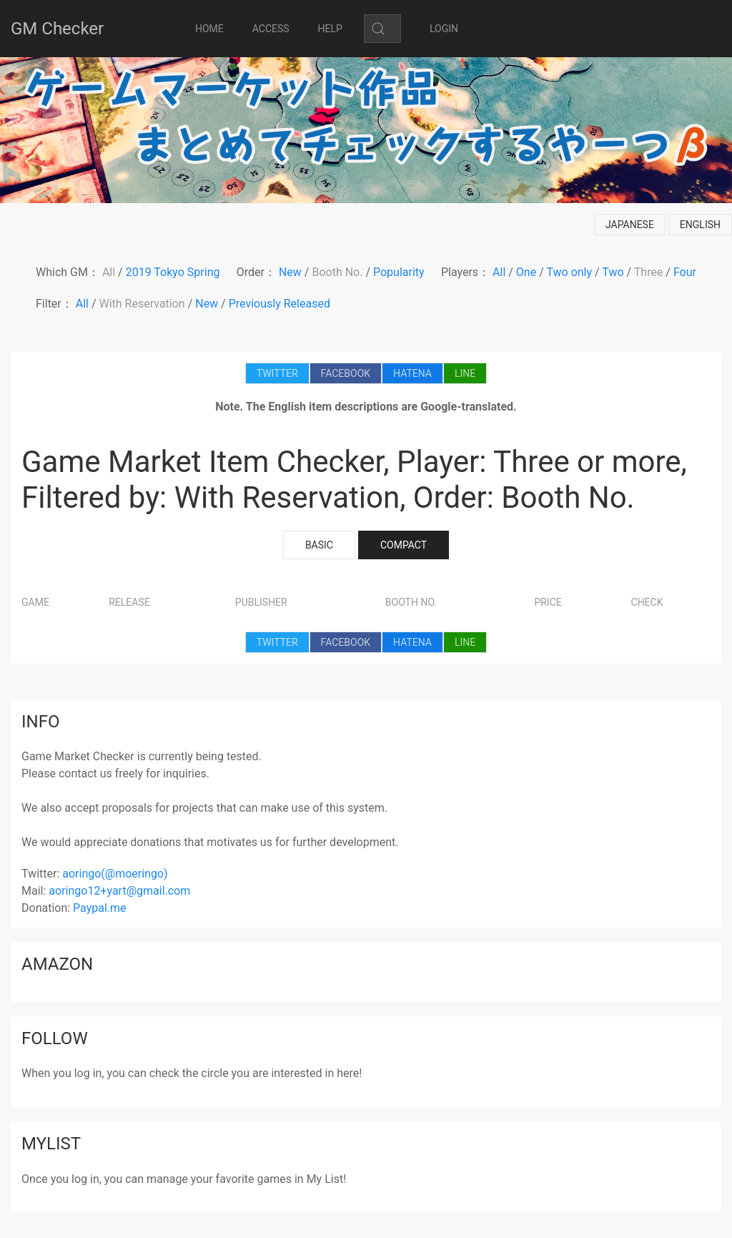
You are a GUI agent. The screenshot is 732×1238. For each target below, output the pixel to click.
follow (54, 1038)
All (108, 272)
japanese (629, 224)
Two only (569, 272)
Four (684, 272)
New (290, 272)
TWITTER (277, 373)
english (700, 224)
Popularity (399, 272)
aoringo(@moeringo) (114, 873)
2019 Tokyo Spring (173, 272)
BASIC (319, 545)
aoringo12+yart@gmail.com (119, 891)
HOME (209, 28)
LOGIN (444, 28)
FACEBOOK (345, 373)
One (526, 272)
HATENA (412, 373)
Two (612, 272)
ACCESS (271, 28)
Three (648, 272)
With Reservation (142, 303)
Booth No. (337, 272)
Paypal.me (99, 908)
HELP (330, 28)
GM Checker (57, 29)
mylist (51, 1144)
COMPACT (403, 545)
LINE (465, 373)
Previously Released (279, 303)
